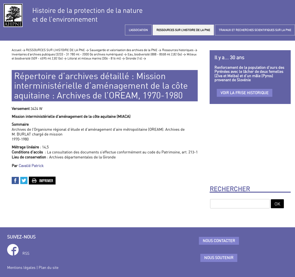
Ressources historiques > (179, 50)
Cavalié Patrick (31, 165)
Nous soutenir (218, 257)
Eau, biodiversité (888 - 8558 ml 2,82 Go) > (157, 54)
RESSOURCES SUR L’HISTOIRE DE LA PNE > (57, 50)
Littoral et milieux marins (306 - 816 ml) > (96, 58)
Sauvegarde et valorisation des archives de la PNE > (125, 50)
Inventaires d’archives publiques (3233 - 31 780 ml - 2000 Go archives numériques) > (69, 54)
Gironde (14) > (136, 58)
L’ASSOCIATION (138, 30)
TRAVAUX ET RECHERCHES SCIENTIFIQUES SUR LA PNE (255, 30)
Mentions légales (21, 267)
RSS (25, 253)
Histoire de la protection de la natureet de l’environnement (87, 14)
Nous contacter (219, 240)
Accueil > (19, 50)
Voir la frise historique (245, 92)
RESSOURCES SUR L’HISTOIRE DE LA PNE (183, 30)
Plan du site (48, 267)
